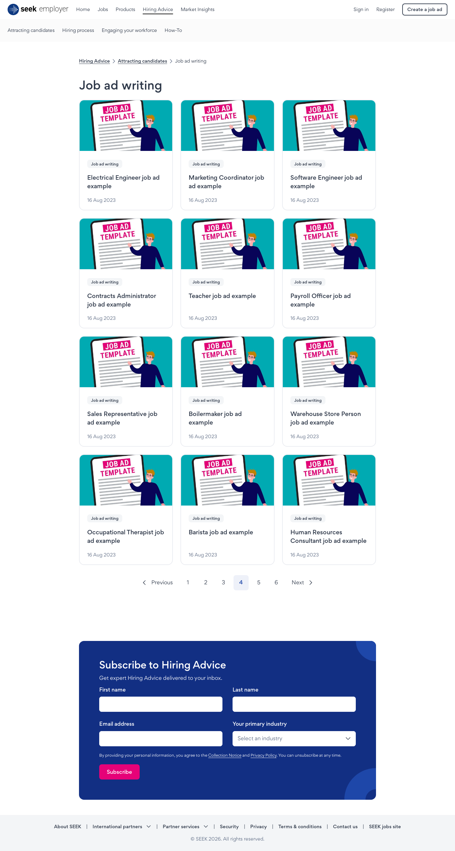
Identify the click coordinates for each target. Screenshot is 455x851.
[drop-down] (294, 738)
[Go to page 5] (258, 582)
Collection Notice (224, 755)
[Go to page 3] (223, 582)
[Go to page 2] (205, 582)
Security (229, 826)
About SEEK (67, 826)
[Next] (302, 582)
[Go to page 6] (276, 582)
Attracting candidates (142, 61)
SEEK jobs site (385, 826)
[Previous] (157, 582)
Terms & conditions (300, 826)
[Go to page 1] (188, 582)
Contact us (345, 826)
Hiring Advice (94, 61)
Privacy (258, 826)
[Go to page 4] (241, 582)
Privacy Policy (263, 755)
